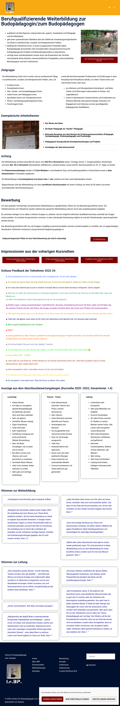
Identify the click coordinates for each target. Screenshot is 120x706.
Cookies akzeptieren (52, 699)
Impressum (64, 665)
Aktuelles (36, 671)
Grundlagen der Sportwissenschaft (59, 147)
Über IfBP (36, 662)
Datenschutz (64, 668)
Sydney (21, 702)
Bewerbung (64, 658)
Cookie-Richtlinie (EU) (68, 671)
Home (34, 658)
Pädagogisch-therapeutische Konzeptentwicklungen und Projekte (72, 142)
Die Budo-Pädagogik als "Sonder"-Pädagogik (64, 129)
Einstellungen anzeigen (104, 699)
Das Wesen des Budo (54, 123)
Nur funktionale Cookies (77, 699)
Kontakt (62, 662)
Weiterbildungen (39, 668)
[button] (110, 8)
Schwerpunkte (38, 665)
